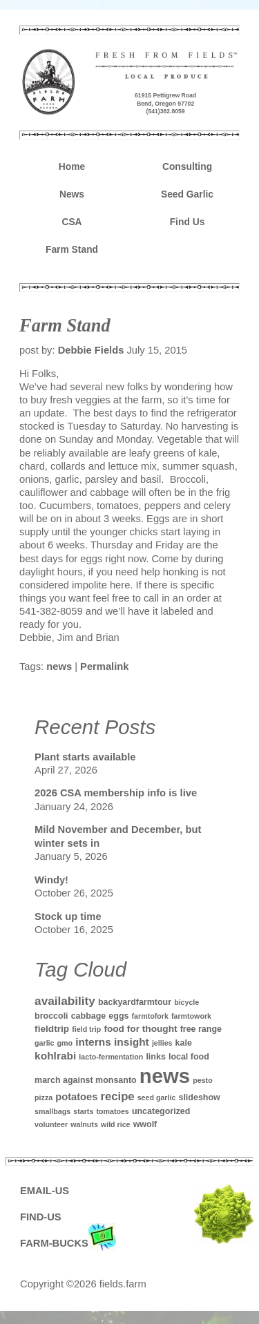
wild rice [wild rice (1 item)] (116, 1124)
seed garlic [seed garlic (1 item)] (156, 1097)
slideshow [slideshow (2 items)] (199, 1097)
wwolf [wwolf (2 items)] (145, 1124)
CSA (71, 221)
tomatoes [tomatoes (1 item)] (112, 1111)
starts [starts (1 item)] (83, 1111)
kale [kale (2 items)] (183, 1043)
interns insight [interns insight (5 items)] (112, 1042)
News (71, 194)
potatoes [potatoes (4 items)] (76, 1096)
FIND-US (40, 1216)
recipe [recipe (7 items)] (117, 1096)
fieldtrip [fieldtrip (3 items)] (52, 1029)
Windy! (51, 879)
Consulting (187, 166)
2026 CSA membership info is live (116, 792)
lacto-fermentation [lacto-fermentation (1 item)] (111, 1057)
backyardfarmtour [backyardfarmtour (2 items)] (134, 1002)
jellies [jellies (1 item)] (162, 1043)
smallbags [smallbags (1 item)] (52, 1111)
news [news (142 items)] (165, 1075)
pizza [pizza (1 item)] (43, 1097)
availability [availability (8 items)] (65, 1001)
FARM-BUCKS (68, 1243)
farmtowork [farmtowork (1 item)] (191, 1016)
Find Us (187, 221)
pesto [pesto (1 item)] (202, 1080)
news (59, 666)
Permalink (104, 666)
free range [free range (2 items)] (201, 1029)
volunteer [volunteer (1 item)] (51, 1124)
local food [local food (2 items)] (189, 1057)
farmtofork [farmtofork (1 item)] (150, 1016)
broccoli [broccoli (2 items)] (51, 1016)
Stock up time (68, 916)
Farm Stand (72, 249)
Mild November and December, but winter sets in (118, 836)
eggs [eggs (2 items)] (118, 1016)
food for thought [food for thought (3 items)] (140, 1029)
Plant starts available (85, 756)
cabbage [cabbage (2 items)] (88, 1016)
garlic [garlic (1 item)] (44, 1043)
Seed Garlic (187, 194)
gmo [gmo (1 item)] (65, 1043)
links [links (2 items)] (155, 1057)
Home (72, 166)
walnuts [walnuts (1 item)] (84, 1124)
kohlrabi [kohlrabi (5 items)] (55, 1056)
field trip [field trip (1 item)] (86, 1029)
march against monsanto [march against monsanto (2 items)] (86, 1080)
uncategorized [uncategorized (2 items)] (161, 1111)
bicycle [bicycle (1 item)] (186, 1002)
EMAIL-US (44, 1190)
